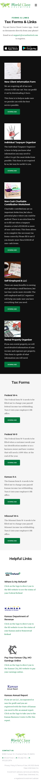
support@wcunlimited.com (25, 35)
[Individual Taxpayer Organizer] (12, 131)
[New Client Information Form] (12, 70)
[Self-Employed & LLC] (12, 269)
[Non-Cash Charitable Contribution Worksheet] (12, 190)
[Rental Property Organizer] (12, 328)
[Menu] (36, 5)
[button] (12, 112)
